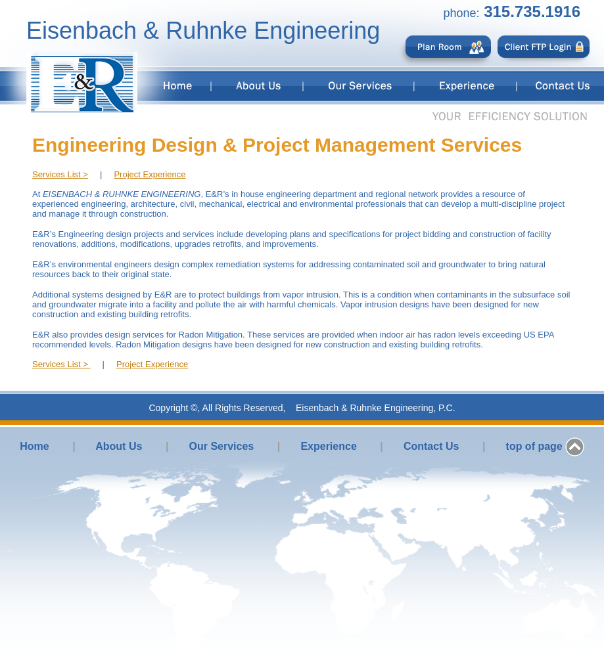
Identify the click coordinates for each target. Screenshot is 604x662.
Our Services (221, 446)
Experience (328, 446)
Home (34, 446)
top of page (534, 446)
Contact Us (431, 446)
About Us (118, 446)
